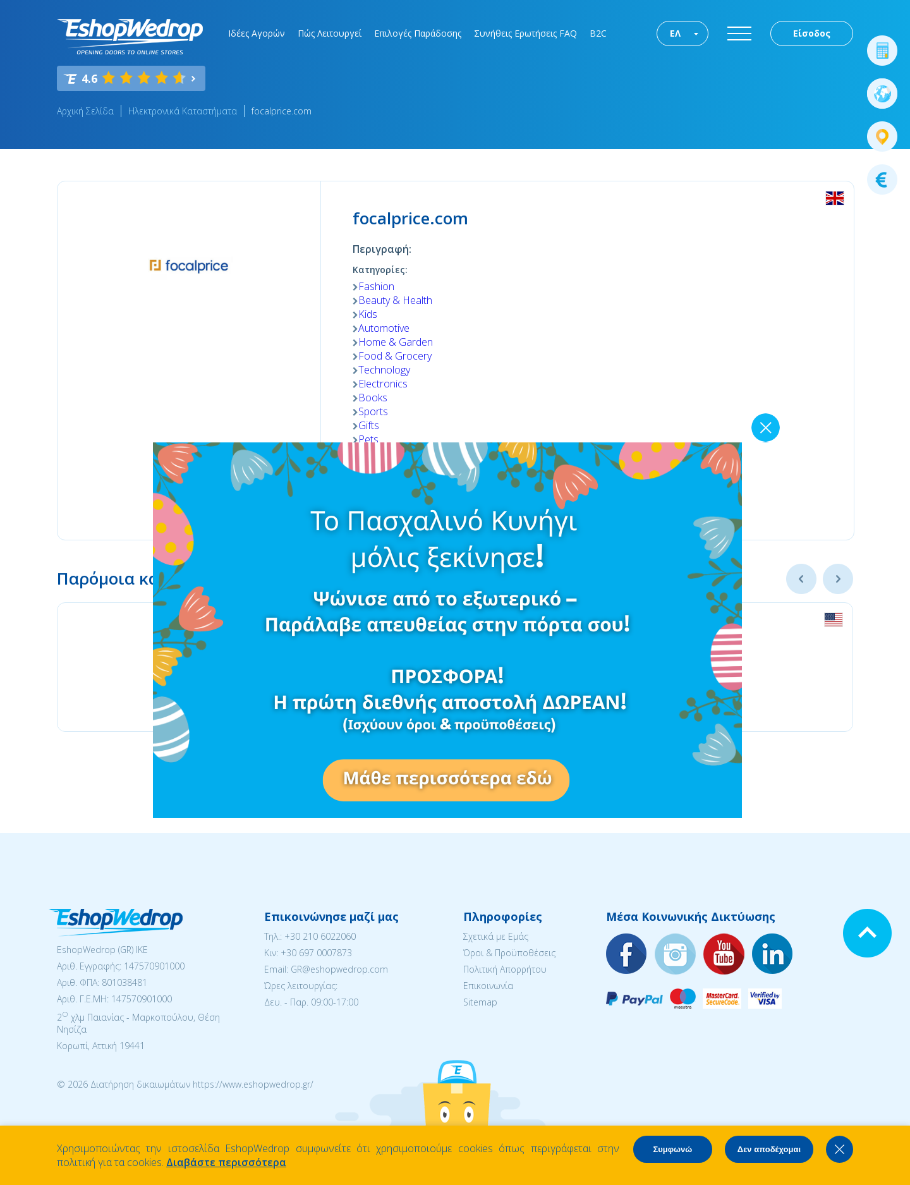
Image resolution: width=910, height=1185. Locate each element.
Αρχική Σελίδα (85, 111)
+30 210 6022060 (320, 936)
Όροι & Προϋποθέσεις (509, 953)
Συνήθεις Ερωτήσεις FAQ (525, 33)
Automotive (384, 328)
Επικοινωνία (488, 986)
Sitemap (480, 1002)
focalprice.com (282, 111)
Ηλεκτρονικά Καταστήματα (182, 111)
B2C (598, 33)
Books (372, 397)
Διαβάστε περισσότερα (226, 1162)
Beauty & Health (395, 300)
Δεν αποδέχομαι (769, 1149)
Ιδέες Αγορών (256, 33)
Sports (373, 411)
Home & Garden (395, 342)
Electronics (383, 384)
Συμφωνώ (672, 1149)
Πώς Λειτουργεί (329, 33)
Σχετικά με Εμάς (495, 936)
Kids (367, 314)
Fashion (376, 286)
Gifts (368, 425)
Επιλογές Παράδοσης (417, 33)
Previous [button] (801, 579)
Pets (368, 439)
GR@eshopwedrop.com (339, 969)
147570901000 (154, 966)
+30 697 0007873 (316, 953)
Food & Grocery (395, 356)
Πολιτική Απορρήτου (505, 969)
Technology (384, 370)
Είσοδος (811, 33)
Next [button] (838, 579)
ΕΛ (675, 33)
